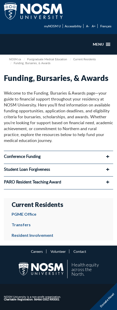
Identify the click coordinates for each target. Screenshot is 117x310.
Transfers (21, 224)
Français (105, 26)
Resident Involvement (32, 235)
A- (87, 26)
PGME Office (24, 214)
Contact (79, 251)
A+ (94, 26)
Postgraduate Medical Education (47, 59)
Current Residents (84, 59)
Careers (37, 251)
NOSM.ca (15, 59)
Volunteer (58, 251)
